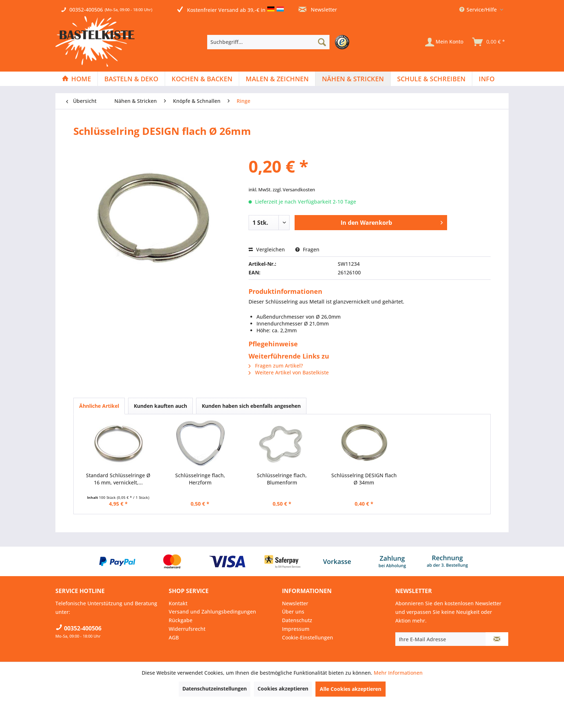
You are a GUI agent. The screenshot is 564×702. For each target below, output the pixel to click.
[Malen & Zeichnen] (277, 79)
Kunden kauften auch (160, 405)
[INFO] (486, 79)
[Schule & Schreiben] (431, 79)
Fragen (307, 249)
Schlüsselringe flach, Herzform (200, 479)
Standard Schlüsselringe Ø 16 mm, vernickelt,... (118, 479)
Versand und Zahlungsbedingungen (212, 611)
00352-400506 (86, 9)
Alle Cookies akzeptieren (350, 688)
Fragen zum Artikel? (276, 365)
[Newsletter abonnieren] (497, 639)
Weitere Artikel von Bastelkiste (289, 372)
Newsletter (318, 9)
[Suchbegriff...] (268, 42)
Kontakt (178, 603)
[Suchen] (321, 42)
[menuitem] (280, 42)
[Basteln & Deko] (131, 79)
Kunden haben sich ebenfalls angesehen (251, 405)
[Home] (76, 79)
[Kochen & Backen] (202, 79)
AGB (174, 637)
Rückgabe (180, 620)
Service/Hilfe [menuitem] (478, 9)
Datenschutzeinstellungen (214, 688)
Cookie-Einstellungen (307, 637)
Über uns (293, 611)
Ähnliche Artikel (99, 405)
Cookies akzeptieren (283, 688)
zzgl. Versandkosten (294, 189)
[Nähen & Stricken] (352, 79)
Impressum (295, 628)
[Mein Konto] (444, 42)
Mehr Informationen (398, 672)
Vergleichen (267, 249)
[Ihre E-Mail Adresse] (440, 639)
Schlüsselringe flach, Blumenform (282, 479)
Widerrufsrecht (187, 628)
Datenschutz (297, 620)
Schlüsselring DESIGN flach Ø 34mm (364, 479)
